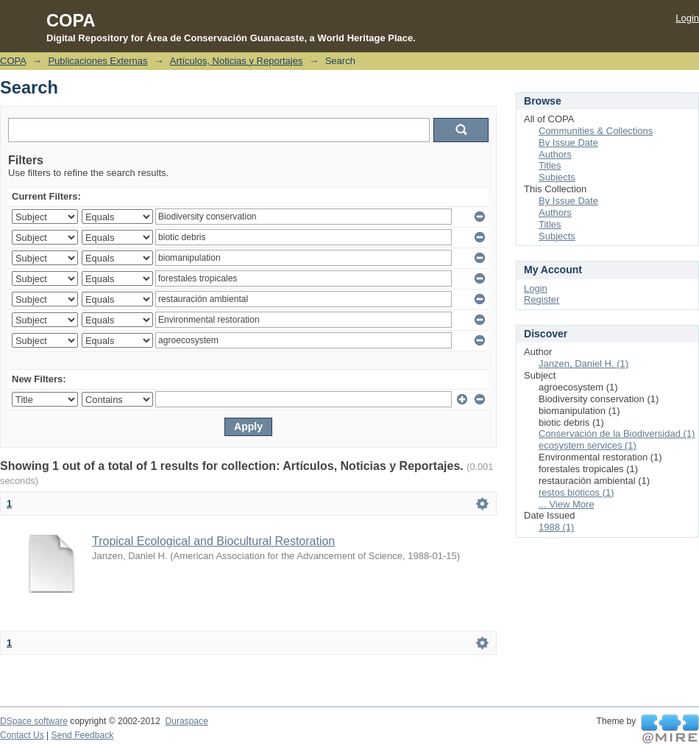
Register (541, 299)
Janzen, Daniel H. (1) (583, 363)
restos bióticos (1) (576, 492)
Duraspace (186, 721)
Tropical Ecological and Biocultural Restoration (213, 541)
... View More (567, 504)
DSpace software (34, 721)
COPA (13, 60)
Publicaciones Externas (97, 60)
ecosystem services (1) (587, 445)
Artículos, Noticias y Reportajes (236, 60)
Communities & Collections (596, 130)
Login (687, 18)
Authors (555, 154)
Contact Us (22, 735)
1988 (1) (556, 527)
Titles (550, 165)
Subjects (557, 177)
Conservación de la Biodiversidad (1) (617, 433)
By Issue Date (568, 142)
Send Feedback (83, 735)
